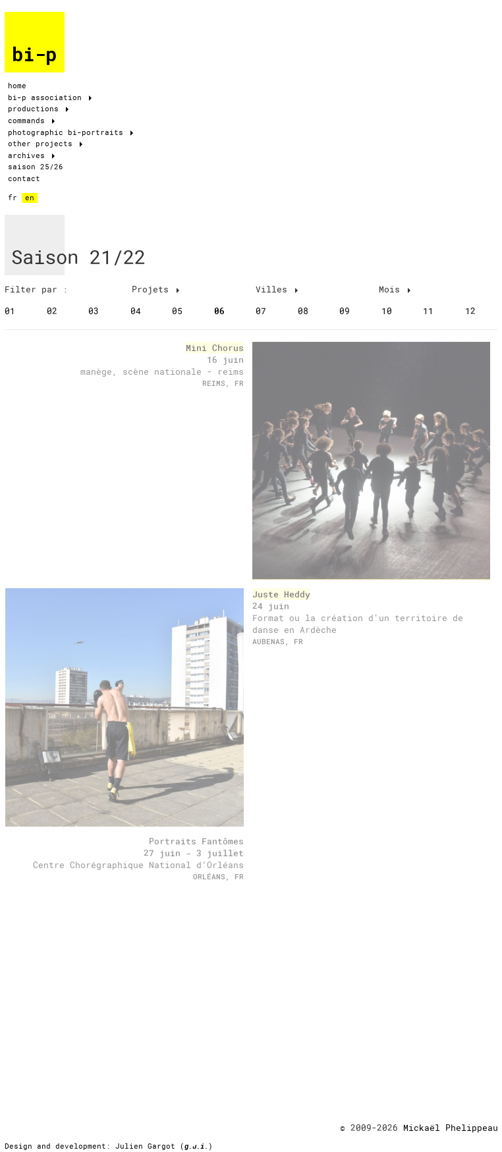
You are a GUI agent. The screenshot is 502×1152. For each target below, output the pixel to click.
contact (24, 178)
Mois (394, 289)
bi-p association (50, 97)
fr (12, 197)
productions (38, 108)
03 (93, 311)
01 (10, 311)
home (17, 85)
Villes (277, 289)
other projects (45, 143)
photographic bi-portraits (70, 132)
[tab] (66, 289)
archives (31, 155)
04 (135, 311)
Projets (155, 289)
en (29, 197)
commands (31, 120)
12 (470, 311)
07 (261, 311)
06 (219, 311)
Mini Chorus (215, 348)
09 (344, 311)
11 (428, 311)
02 (52, 311)
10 (386, 311)
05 (177, 311)
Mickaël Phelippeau (450, 1128)
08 (303, 311)
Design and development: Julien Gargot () (109, 1146)
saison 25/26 (35, 166)
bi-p (34, 54)
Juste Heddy (281, 594)
